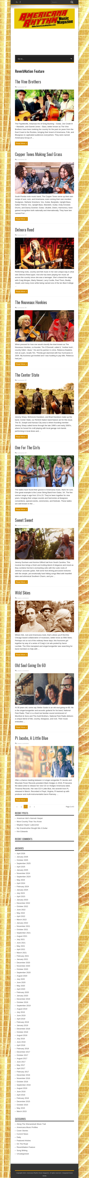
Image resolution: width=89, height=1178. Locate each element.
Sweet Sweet (24, 520)
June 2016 (21, 1091)
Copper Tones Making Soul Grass (38, 154)
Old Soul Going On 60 (30, 665)
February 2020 (23, 992)
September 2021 (24, 933)
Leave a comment (23, 525)
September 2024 (24, 877)
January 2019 (22, 1025)
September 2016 (24, 1085)
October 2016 (22, 1082)
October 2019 (22, 1002)
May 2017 (21, 1065)
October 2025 (22, 860)
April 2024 (21, 883)
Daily (19, 1137)
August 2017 (22, 1058)
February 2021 (23, 956)
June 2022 (21, 910)
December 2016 (23, 1075)
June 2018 (21, 1042)
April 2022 (21, 916)
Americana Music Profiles (27, 1127)
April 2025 (21, 867)
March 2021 (22, 953)
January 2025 (22, 870)
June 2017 (21, 1062)
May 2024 (21, 880)
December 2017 (23, 1052)
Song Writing (22, 1150)
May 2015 (21, 1108)
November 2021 (23, 926)
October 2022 (22, 906)
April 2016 (21, 1095)
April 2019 (21, 1019)
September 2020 (24, 972)
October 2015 (22, 1105)
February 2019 (23, 1022)
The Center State (27, 375)
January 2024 (22, 890)
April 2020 (21, 989)
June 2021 (21, 943)
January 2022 (22, 923)
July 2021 (21, 939)
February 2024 (23, 886)
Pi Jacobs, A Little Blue (31, 738)
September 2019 (24, 1005)
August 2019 (22, 1009)
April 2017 (21, 1068)
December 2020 (23, 962)
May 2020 (21, 986)
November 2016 (23, 1078)
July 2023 (21, 893)
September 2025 (24, 863)
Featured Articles (24, 1140)
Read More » (21, 143)
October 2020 (22, 969)
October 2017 (22, 1055)
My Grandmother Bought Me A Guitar (32, 828)
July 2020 (21, 979)
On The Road (22, 1144)
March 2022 (22, 920)
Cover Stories (22, 1131)
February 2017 (23, 1072)
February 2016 (23, 1098)
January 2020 (22, 996)
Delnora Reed (24, 230)
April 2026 (21, 853)
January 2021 (22, 959)
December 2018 (23, 1029)
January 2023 (22, 900)
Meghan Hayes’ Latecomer (28, 825)
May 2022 (21, 913)
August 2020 (22, 976)
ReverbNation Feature (26, 1147)
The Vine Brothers (28, 82)
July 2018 (21, 1039)
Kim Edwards (22, 831)
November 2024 (23, 873)
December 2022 (23, 903)
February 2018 (23, 1048)
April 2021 (21, 949)
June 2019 (21, 1015)
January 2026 (22, 857)
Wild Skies (22, 593)
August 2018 (22, 1035)
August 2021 (22, 936)
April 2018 (21, 1045)
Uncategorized (23, 1154)
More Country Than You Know (29, 821)
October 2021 (22, 929)
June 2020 (21, 982)
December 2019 (23, 999)
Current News (22, 1134)
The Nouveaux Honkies (31, 302)
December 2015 (23, 1101)
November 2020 (23, 966)
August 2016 (22, 1088)
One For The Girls (27, 447)
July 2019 (21, 1012)
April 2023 (21, 896)
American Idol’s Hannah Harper (30, 818)
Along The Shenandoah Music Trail (31, 1124)
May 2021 (21, 946)
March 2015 (22, 1111)
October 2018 (22, 1032)
